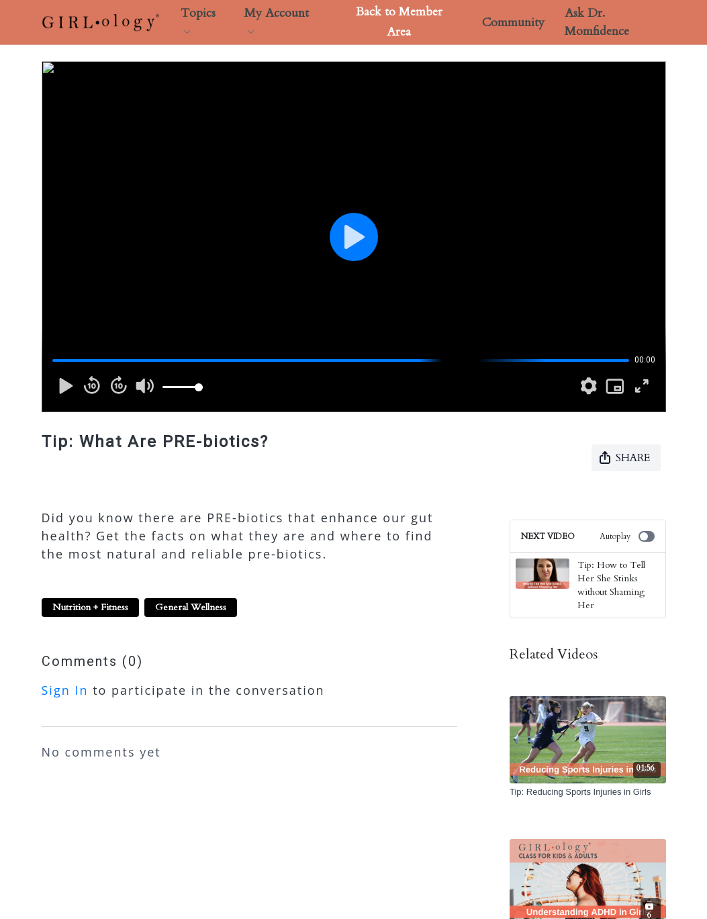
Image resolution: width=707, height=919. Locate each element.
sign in (65, 690)
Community (513, 22)
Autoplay (627, 536)
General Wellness (190, 607)
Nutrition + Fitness (90, 607)
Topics (198, 19)
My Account (276, 19)
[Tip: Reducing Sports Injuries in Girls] (588, 792)
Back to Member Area (399, 22)
